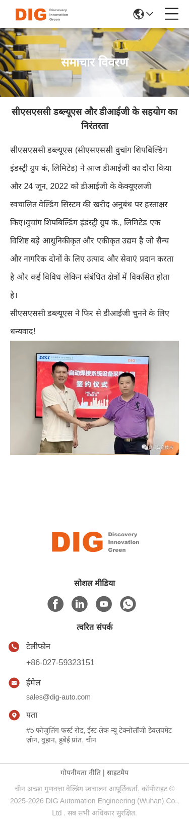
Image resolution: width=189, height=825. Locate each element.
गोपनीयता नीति (80, 773)
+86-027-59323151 (60, 662)
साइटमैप (118, 773)
